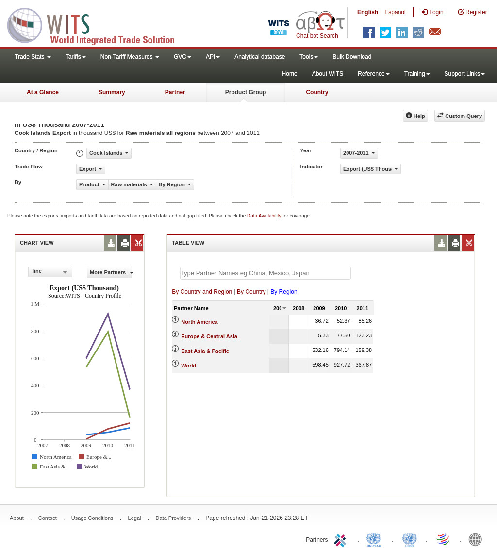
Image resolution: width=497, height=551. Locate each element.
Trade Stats (33, 56)
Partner (175, 92)
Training (417, 73)
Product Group (245, 92)
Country (317, 92)
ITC (341, 539)
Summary (112, 92)
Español (394, 12)
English (367, 12)
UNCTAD (375, 539)
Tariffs (76, 56)
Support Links (465, 73)
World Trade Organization (443, 539)
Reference (373, 73)
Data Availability (264, 215)
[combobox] (50, 272)
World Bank (477, 539)
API (213, 56)
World (188, 365)
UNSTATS (409, 539)
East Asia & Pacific (205, 351)
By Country (251, 291)
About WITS (328, 73)
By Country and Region (202, 291)
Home (290, 73)
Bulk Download (351, 56)
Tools (308, 56)
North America (199, 322)
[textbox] (265, 273)
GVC (182, 56)
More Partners (111, 272)
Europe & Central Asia (209, 336)
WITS (97, 24)
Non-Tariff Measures (129, 56)
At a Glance (43, 92)
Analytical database (259, 56)
